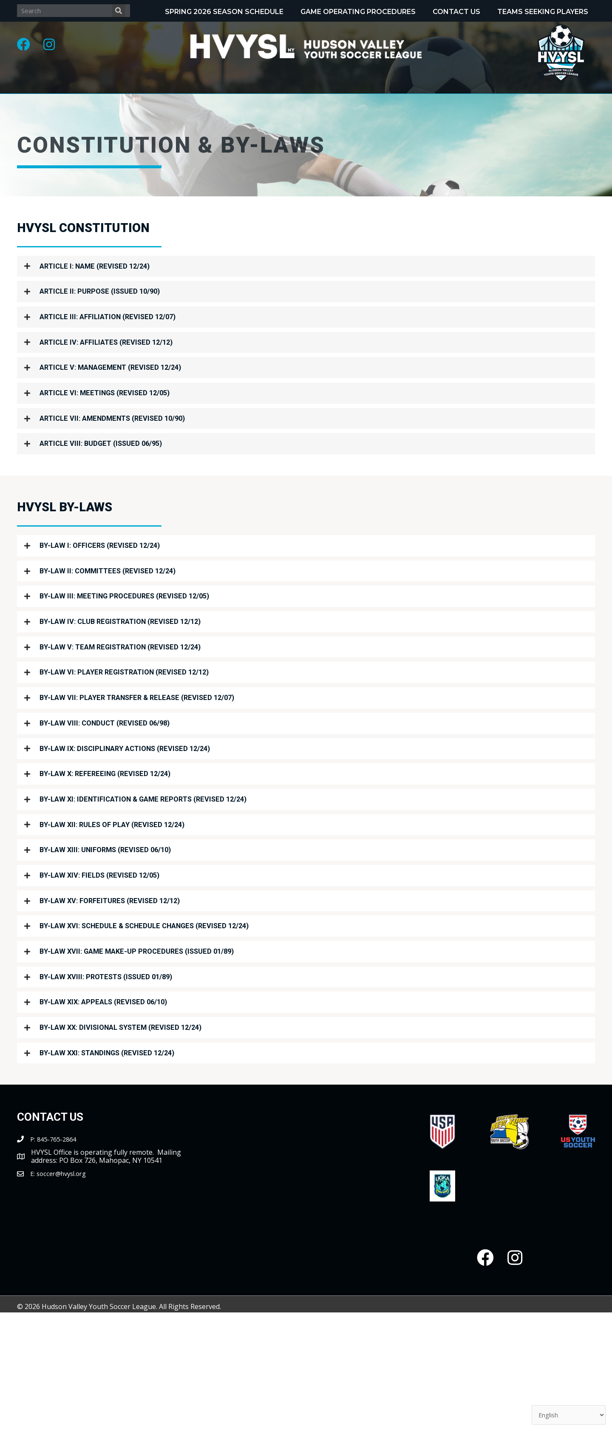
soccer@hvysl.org (64, 1267)
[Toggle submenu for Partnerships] (374, 123)
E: (33, 1267)
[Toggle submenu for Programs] (208, 100)
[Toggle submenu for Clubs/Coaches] (533, 100)
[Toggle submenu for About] (117, 100)
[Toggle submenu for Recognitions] (313, 100)
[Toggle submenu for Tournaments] (421, 100)
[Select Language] (565, 1414)
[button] (27, 49)
